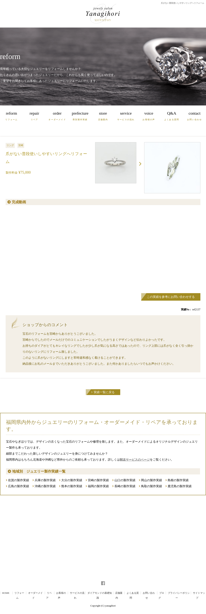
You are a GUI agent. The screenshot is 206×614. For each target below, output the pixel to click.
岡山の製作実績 (151, 480)
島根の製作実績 (178, 480)
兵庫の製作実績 (45, 480)
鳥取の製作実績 (151, 486)
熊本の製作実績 (71, 486)
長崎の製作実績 (124, 486)
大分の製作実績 (71, 480)
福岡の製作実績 (98, 486)
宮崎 (20, 145)
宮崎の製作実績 (98, 480)
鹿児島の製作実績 (180, 486)
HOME (5, 593)
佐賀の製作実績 (18, 480)
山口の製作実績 (124, 480)
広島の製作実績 (18, 486)
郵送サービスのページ (135, 459)
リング (10, 145)
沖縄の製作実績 (45, 486)
